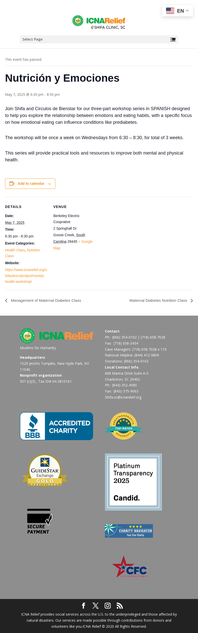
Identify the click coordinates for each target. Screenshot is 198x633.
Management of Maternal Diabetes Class (47, 300)
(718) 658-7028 (153, 337)
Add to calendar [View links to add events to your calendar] (31, 184)
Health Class (15, 250)
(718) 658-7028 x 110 (149, 349)
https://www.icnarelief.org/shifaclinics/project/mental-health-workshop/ (26, 276)
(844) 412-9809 (146, 355)
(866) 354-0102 (124, 337)
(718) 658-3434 (125, 343)
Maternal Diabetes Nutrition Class (157, 300)
